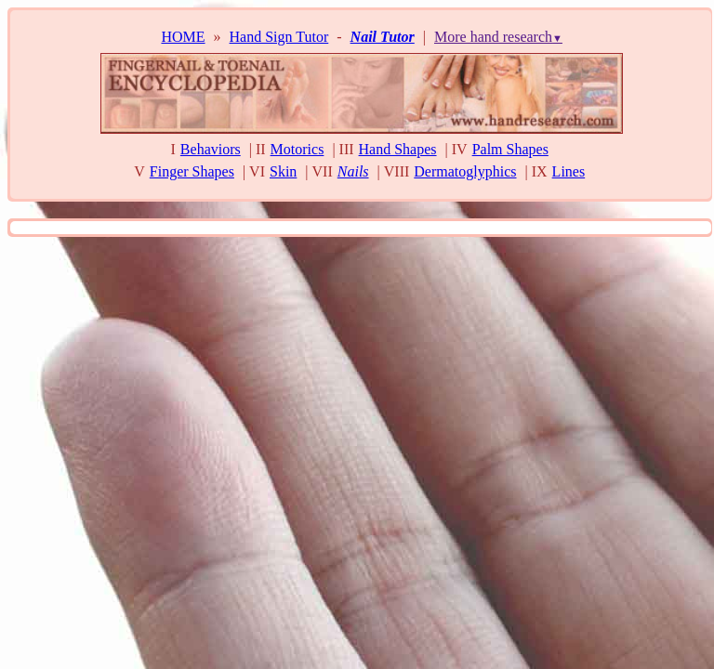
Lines (569, 171)
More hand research (498, 37)
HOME (183, 37)
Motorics (297, 149)
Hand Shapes (398, 149)
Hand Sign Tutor (279, 37)
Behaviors (210, 149)
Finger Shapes (192, 171)
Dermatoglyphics (465, 171)
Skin (283, 171)
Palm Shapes (510, 149)
